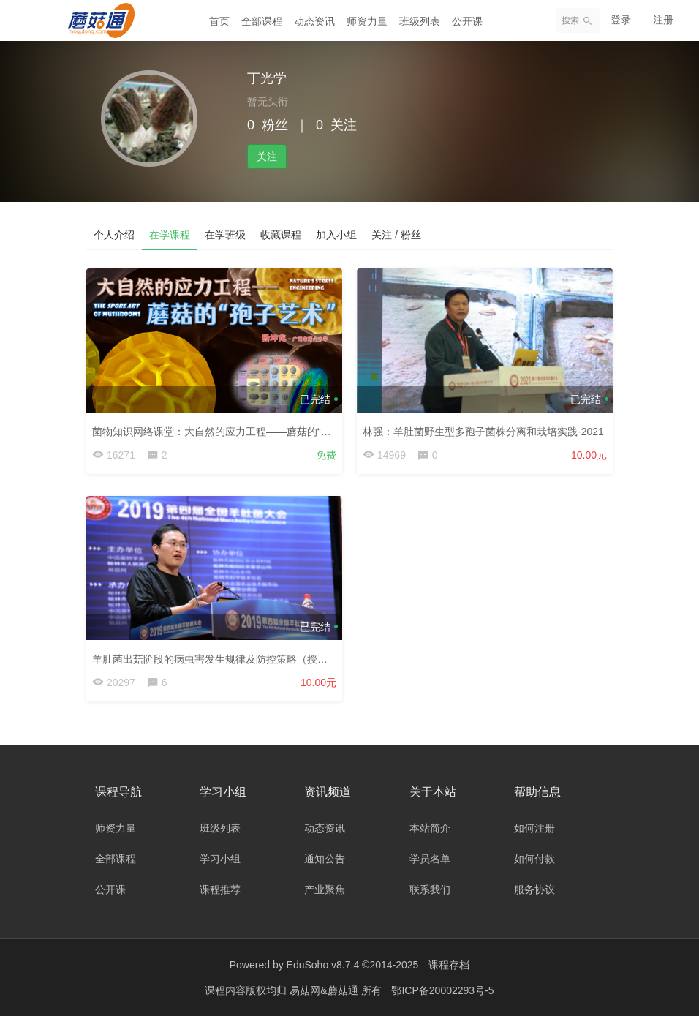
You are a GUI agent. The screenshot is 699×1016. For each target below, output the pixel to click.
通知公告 (324, 859)
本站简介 (429, 828)
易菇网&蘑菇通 (325, 990)
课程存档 (448, 965)
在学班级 (225, 235)
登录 (621, 20)
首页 (219, 21)
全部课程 (261, 21)
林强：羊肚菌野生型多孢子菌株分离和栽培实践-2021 (483, 431)
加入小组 (336, 235)
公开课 (467, 21)
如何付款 (534, 859)
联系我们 (429, 889)
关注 (267, 156)
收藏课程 (280, 235)
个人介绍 (114, 235)
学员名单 (429, 859)
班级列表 (419, 21)
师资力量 (367, 21)
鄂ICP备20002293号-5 (442, 990)
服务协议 (534, 889)
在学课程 (169, 235)
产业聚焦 (324, 889)
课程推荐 (220, 889)
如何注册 (534, 828)
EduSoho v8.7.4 (323, 965)
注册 (663, 20)
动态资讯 (314, 21)
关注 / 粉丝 (396, 235)
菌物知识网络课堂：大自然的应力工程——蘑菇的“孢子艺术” (228, 431)
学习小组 (220, 859)
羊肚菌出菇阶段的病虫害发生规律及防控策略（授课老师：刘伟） (240, 659)
